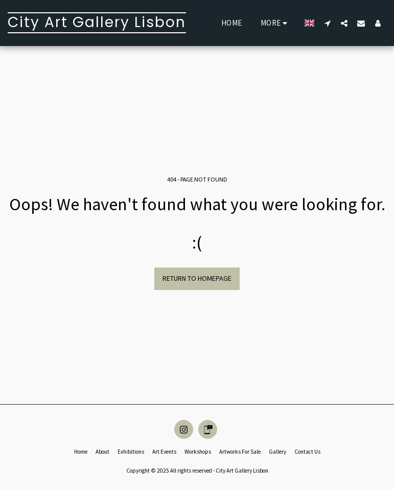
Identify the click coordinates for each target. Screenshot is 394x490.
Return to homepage (197, 278)
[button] (327, 23)
